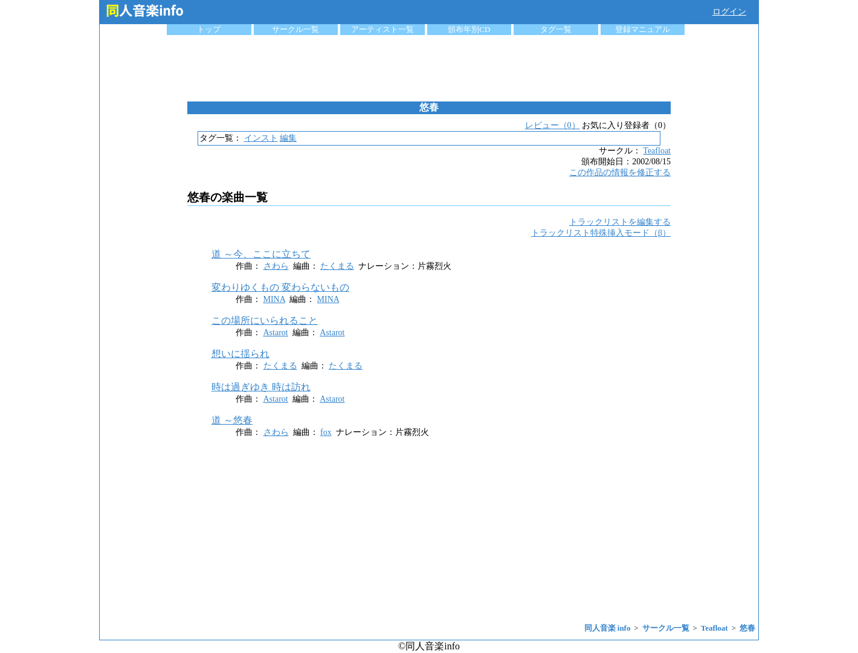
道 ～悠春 (232, 420)
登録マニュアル (642, 29)
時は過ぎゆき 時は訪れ (261, 387)
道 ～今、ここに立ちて (261, 254)
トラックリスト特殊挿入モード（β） (601, 232)
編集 (288, 138)
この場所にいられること (264, 320)
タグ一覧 (556, 29)
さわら (276, 266)
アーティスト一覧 (382, 29)
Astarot (275, 332)
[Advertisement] (429, 68)
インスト (261, 138)
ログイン (729, 11)
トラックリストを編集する (620, 222)
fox (326, 432)
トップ (209, 29)
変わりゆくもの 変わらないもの (280, 287)
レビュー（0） (552, 125)
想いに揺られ (240, 354)
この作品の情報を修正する (620, 172)
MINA (274, 299)
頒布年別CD (469, 29)
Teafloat (657, 150)
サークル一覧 (295, 29)
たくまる (337, 266)
